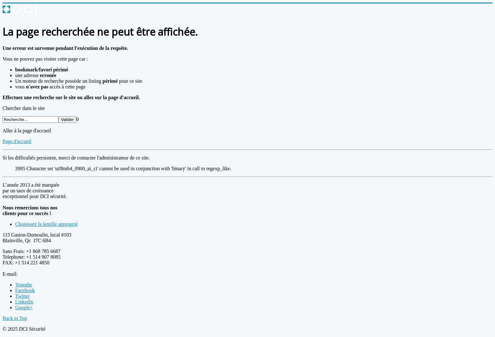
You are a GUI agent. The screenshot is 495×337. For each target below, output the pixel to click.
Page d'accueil (17, 141)
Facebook (25, 290)
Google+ (24, 307)
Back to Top (15, 318)
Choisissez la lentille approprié (46, 224)
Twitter (22, 296)
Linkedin (24, 301)
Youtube (23, 284)
